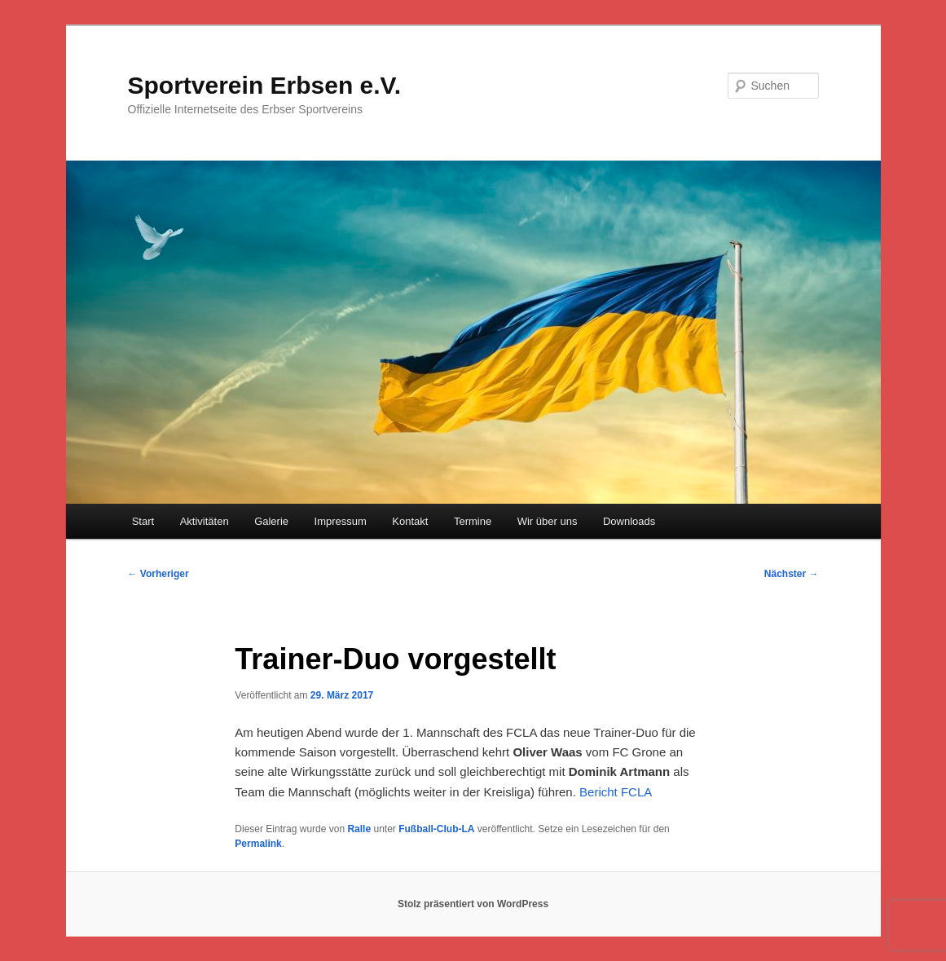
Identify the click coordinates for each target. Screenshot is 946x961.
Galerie (271, 521)
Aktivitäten (204, 521)
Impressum (341, 521)
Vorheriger (158, 574)
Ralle (359, 829)
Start (143, 521)
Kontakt (410, 521)
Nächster (791, 574)
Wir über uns (547, 521)
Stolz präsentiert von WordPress (473, 904)
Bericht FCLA (615, 792)
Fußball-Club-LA (436, 829)
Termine (472, 521)
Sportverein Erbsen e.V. (265, 85)
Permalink (258, 843)
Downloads (629, 521)
